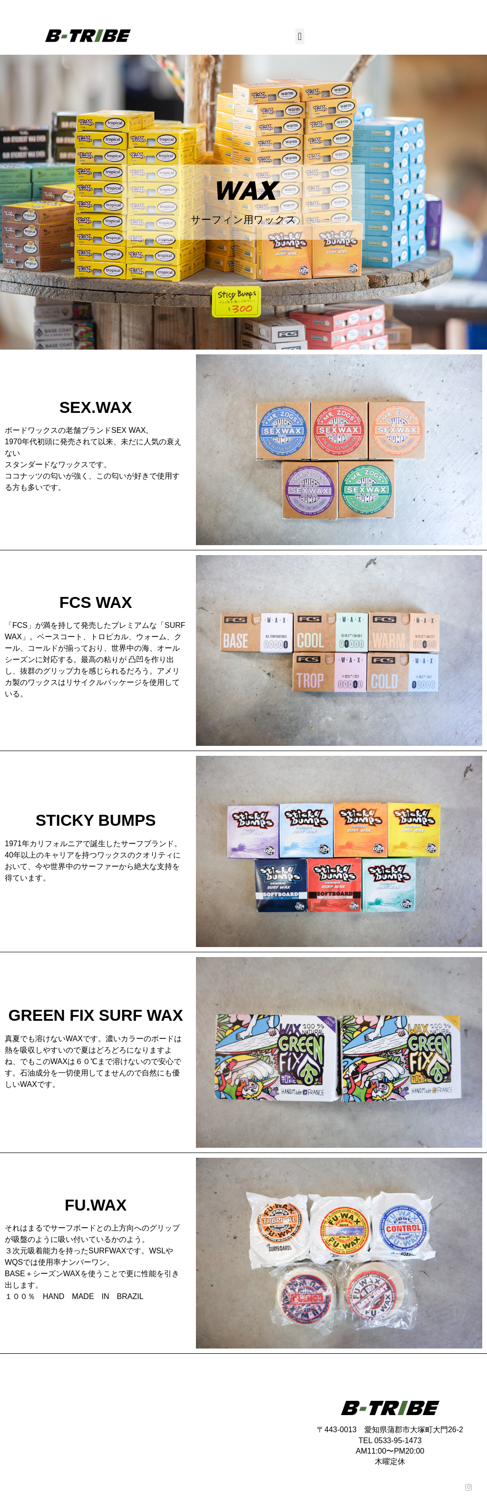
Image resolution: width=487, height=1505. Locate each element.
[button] (299, 36)
